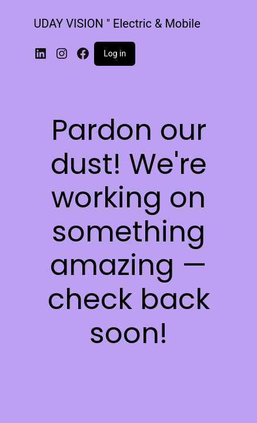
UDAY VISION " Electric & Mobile (117, 23)
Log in (115, 53)
